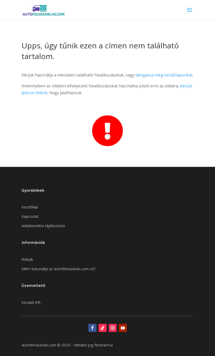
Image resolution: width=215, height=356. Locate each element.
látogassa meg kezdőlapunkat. (164, 75)
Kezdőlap (30, 206)
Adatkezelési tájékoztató (43, 225)
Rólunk (27, 259)
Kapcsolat (30, 216)
